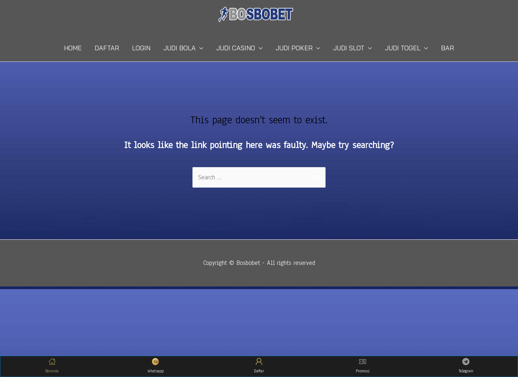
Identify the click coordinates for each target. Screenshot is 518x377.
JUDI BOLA (179, 48)
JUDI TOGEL (403, 48)
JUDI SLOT (348, 48)
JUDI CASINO (235, 48)
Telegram (466, 366)
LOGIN (141, 48)
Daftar (259, 366)
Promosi (362, 366)
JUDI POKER (294, 48)
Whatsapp (155, 366)
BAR (447, 48)
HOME (73, 48)
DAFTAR (107, 48)
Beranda (52, 366)
